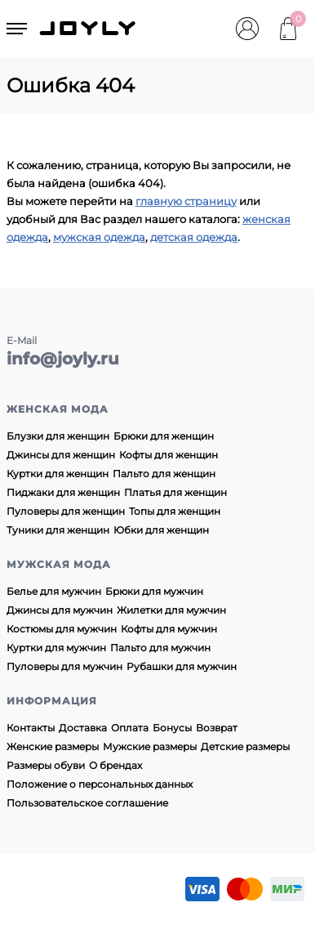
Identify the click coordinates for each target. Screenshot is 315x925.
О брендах (115, 765)
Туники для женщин (58, 530)
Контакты (31, 728)
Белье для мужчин (54, 591)
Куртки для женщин (58, 473)
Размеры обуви (46, 765)
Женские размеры (53, 746)
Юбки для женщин (161, 530)
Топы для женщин (174, 511)
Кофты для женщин (168, 455)
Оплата (130, 728)
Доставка (83, 728)
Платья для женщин (175, 492)
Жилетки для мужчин (171, 610)
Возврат (216, 728)
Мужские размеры (150, 746)
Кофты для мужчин (169, 629)
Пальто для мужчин (160, 647)
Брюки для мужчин (154, 591)
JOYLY (89, 28)
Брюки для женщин (163, 436)
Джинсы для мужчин (60, 610)
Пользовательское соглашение (87, 803)
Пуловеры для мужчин (64, 666)
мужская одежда (99, 237)
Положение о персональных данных (100, 784)
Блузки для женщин (58, 436)
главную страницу (186, 201)
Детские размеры (245, 746)
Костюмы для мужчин (62, 629)
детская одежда (193, 237)
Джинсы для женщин (61, 455)
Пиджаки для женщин (63, 492)
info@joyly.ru (63, 359)
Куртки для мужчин (56, 647)
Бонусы (172, 728)
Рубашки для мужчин (181, 666)
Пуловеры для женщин (66, 511)
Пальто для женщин (164, 473)
